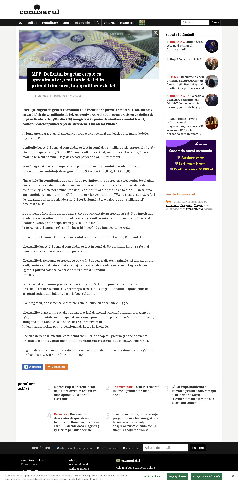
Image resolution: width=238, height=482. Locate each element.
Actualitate (49, 23)
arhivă (72, 460)
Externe (109, 23)
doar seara (131, 448)
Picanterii (127, 23)
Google (198, 205)
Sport (66, 23)
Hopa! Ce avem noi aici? (192, 59)
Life (96, 23)
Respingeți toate (177, 477)
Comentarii (56, 367)
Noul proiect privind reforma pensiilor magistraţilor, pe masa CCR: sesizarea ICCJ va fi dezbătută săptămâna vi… (192, 126)
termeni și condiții (79, 464)
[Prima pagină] (20, 22)
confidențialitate (78, 468)
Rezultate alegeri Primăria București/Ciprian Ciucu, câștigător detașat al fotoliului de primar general (192, 82)
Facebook (172, 205)
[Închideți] (232, 477)
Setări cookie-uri (153, 477)
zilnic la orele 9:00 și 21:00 (74, 448)
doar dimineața (107, 448)
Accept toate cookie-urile (206, 477)
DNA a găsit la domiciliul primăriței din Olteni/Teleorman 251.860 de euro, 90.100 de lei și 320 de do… (192, 103)
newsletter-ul (194, 209)
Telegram (186, 205)
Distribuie (32, 367)
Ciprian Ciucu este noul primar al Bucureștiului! (192, 45)
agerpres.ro (44, 95)
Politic (32, 23)
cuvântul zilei (128, 460)
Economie (82, 23)
